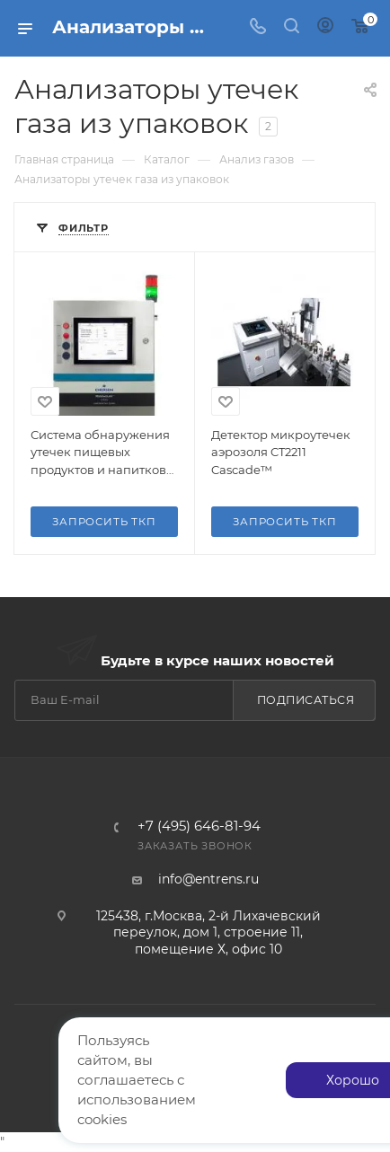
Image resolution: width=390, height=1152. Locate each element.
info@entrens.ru (208, 879)
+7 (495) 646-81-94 (199, 826)
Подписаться (306, 700)
